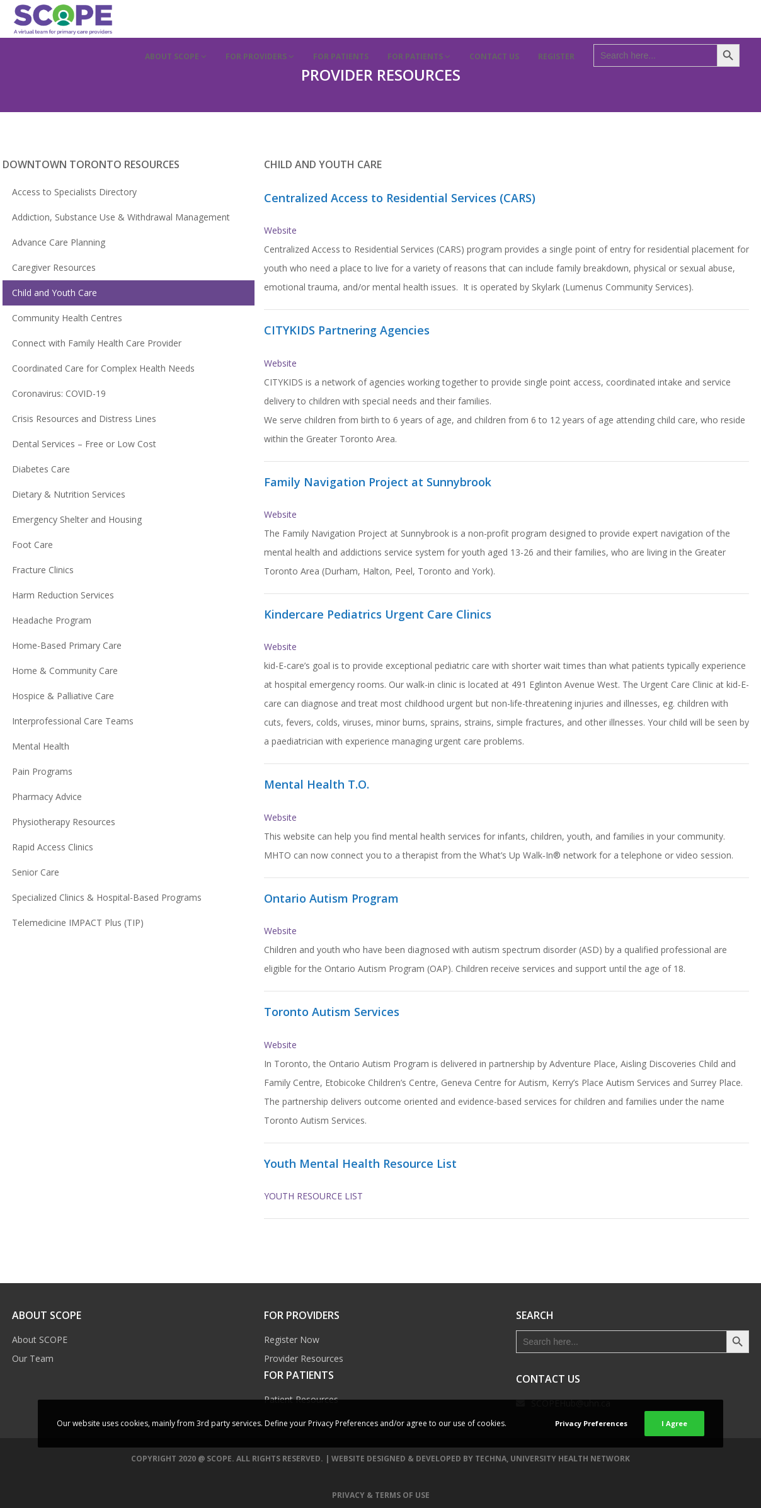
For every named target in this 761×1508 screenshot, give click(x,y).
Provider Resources (303, 1358)
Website (280, 230)
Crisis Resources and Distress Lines (84, 419)
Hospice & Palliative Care (63, 696)
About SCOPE (39, 1339)
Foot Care (32, 545)
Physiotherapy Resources (63, 822)
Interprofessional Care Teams (73, 721)
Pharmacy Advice (47, 797)
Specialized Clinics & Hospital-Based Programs (107, 897)
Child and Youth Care (54, 293)
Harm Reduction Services (63, 595)
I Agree (674, 1423)
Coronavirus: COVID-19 (59, 393)
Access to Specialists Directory (74, 192)
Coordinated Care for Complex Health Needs (103, 368)
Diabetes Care (41, 469)
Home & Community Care (65, 671)
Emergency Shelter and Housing (77, 519)
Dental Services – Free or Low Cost (84, 444)
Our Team (33, 1358)
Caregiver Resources (54, 267)
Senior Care (35, 872)
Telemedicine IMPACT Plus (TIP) (78, 922)
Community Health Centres (67, 318)
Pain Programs (42, 771)
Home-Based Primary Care (67, 645)
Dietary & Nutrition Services (68, 494)
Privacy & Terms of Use (381, 1495)
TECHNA (490, 1458)
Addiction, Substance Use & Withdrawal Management (121, 217)
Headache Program (51, 620)
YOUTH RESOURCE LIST (313, 1196)
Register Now (291, 1339)
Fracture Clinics (43, 570)
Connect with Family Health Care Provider (96, 343)
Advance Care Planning (58, 242)
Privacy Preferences (591, 1423)
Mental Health (40, 746)
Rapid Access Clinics (52, 847)
